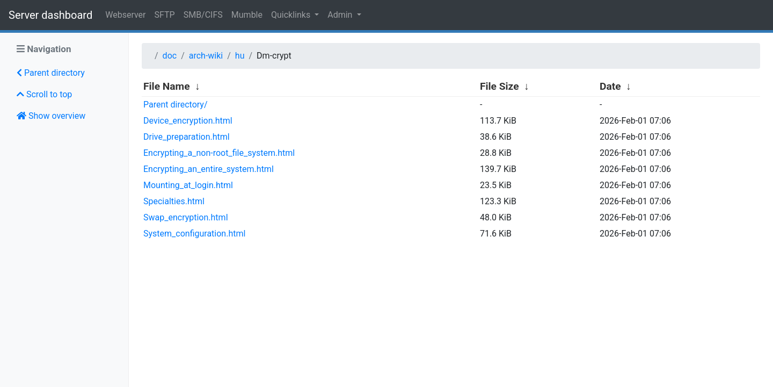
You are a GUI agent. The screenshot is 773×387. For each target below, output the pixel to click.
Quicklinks (291, 15)
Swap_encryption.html (185, 217)
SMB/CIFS (203, 15)
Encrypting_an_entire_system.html (208, 169)
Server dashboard (50, 15)
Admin (340, 15)
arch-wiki (206, 56)
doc (170, 56)
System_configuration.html (194, 233)
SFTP (165, 15)
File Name (166, 86)
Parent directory (51, 73)
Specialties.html (174, 201)
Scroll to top (44, 94)
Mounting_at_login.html (188, 185)
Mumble (246, 15)
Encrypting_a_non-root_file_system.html (219, 153)
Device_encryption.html (187, 121)
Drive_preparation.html (186, 137)
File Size (499, 86)
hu (240, 56)
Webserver (125, 15)
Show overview (51, 116)
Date (610, 86)
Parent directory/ (175, 104)
